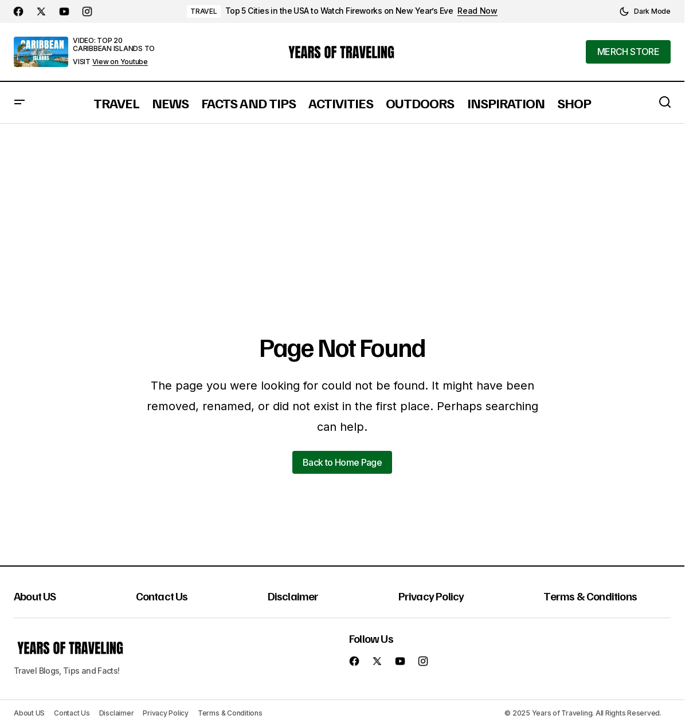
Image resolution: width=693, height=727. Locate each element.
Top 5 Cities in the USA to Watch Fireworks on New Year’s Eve (339, 10)
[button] (645, 11)
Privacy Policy (431, 595)
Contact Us (162, 595)
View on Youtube (120, 62)
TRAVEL (203, 11)
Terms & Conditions (590, 595)
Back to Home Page (342, 462)
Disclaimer (293, 595)
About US (35, 595)
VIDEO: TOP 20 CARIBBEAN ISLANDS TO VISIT (114, 51)
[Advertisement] (344, 209)
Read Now (477, 10)
